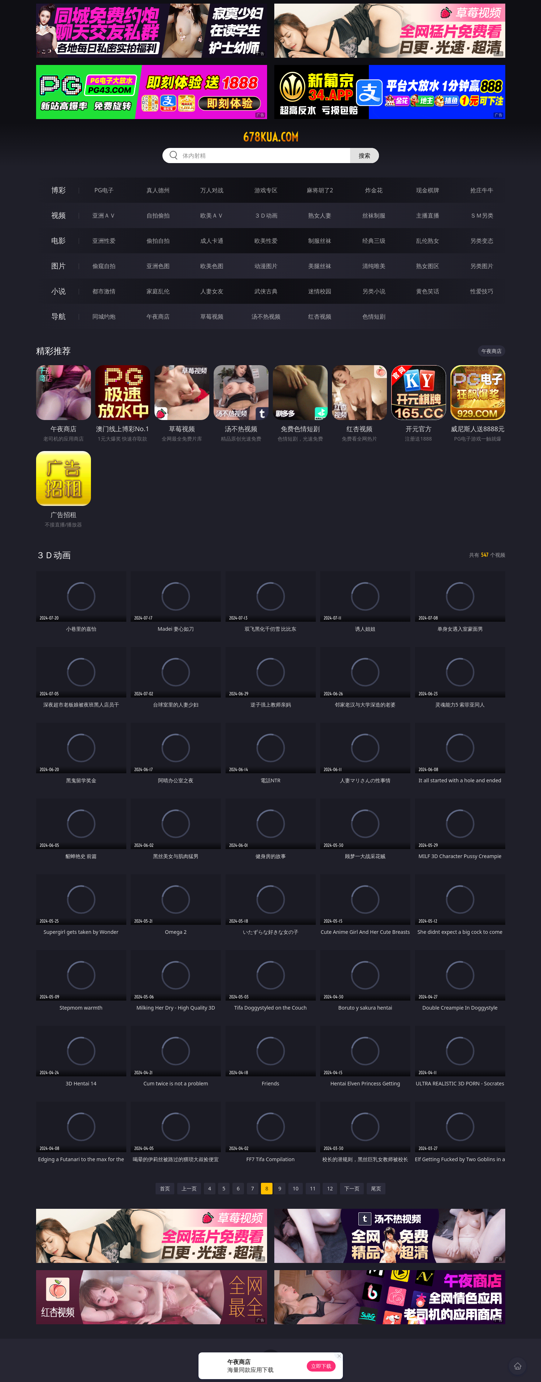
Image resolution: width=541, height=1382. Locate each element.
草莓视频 (211, 316)
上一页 (189, 1188)
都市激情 (103, 291)
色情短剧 (373, 316)
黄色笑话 (427, 291)
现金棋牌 (427, 190)
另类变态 (481, 241)
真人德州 (158, 190)
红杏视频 (319, 316)
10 (295, 1188)
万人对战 (211, 190)
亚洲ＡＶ (103, 215)
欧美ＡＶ (211, 215)
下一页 (351, 1188)
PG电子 (104, 190)
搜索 (364, 155)
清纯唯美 (373, 266)
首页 (165, 1188)
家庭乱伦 (158, 291)
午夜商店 (158, 316)
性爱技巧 (481, 291)
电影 (58, 240)
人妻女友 (211, 291)
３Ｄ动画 (266, 215)
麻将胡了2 (320, 190)
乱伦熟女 (427, 241)
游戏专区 (266, 190)
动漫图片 (266, 266)
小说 (58, 291)
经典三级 (373, 241)
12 (330, 1188)
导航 (58, 316)
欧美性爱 (266, 241)
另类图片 (481, 266)
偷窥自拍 (103, 266)
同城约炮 (103, 316)
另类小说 (373, 291)
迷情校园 (319, 291)
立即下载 (321, 1366)
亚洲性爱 (103, 241)
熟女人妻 (319, 215)
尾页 (376, 1188)
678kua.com (270, 137)
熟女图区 (427, 266)
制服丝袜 (319, 241)
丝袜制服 (373, 215)
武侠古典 (266, 291)
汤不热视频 (266, 316)
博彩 (58, 190)
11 (313, 1188)
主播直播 (427, 215)
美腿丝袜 (319, 266)
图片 (58, 266)
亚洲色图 (158, 266)
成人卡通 (211, 241)
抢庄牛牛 (481, 190)
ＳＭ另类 (481, 215)
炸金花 (374, 190)
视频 (58, 215)
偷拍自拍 (158, 241)
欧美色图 (211, 266)
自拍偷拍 (158, 215)
